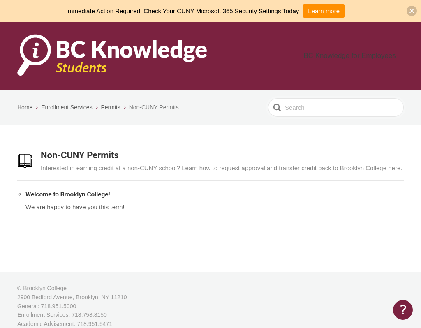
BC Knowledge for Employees (359, 55)
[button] (412, 11)
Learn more (324, 10)
